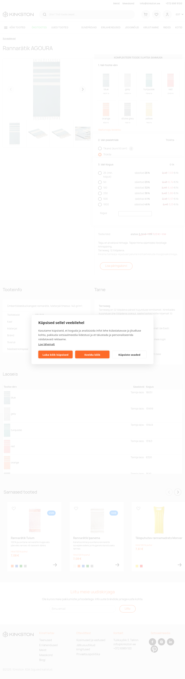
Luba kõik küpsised (55, 354)
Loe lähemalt (46, 344)
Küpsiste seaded (129, 354)
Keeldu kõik (92, 354)
